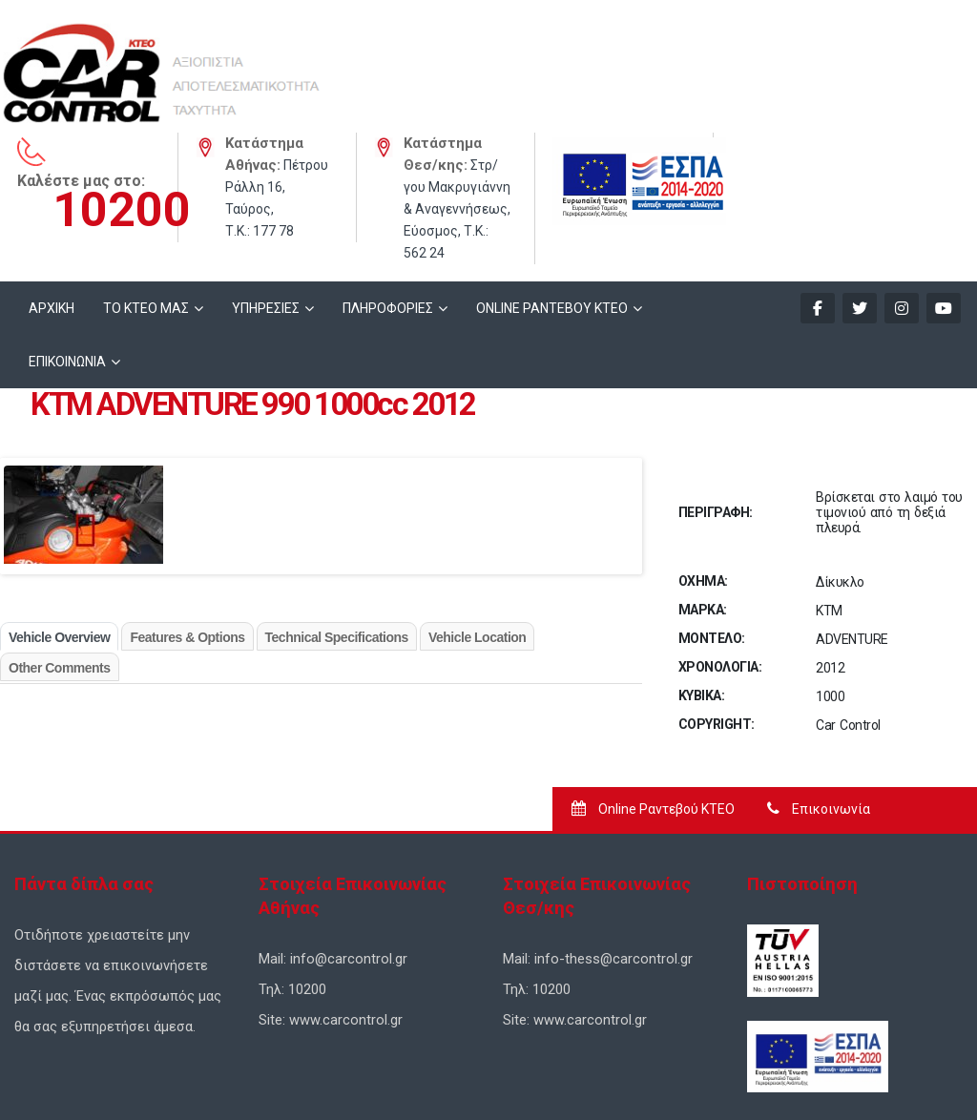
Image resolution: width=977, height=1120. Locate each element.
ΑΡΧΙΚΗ (51, 196)
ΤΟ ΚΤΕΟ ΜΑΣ (146, 196)
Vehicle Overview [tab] (59, 525)
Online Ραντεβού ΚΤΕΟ (653, 697)
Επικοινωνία (818, 697)
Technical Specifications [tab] (336, 525)
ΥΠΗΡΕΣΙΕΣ (266, 196)
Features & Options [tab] (187, 525)
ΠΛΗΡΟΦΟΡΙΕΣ (388, 196)
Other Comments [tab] (60, 556)
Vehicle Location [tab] (477, 525)
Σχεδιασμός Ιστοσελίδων (349, 1074)
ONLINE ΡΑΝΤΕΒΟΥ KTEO (552, 196)
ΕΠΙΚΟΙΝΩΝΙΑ (67, 250)
